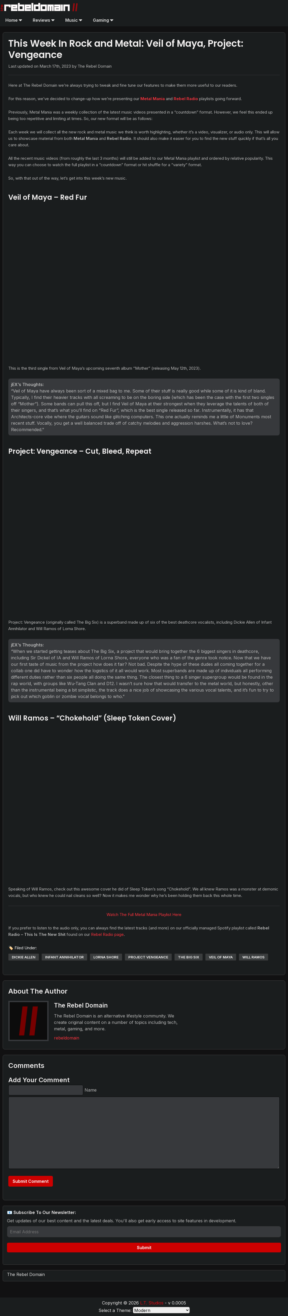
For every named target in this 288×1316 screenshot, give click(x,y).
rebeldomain (66, 1038)
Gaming (103, 20)
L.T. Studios (151, 1303)
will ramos (253, 957)
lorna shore (106, 957)
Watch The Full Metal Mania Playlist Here (144, 914)
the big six (188, 957)
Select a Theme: (115, 1310)
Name (91, 1090)
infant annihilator (64, 957)
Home (13, 20)
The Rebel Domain (26, 1274)
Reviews (43, 20)
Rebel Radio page (107, 934)
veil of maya (221, 957)
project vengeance (148, 957)
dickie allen (23, 957)
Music (73, 20)
